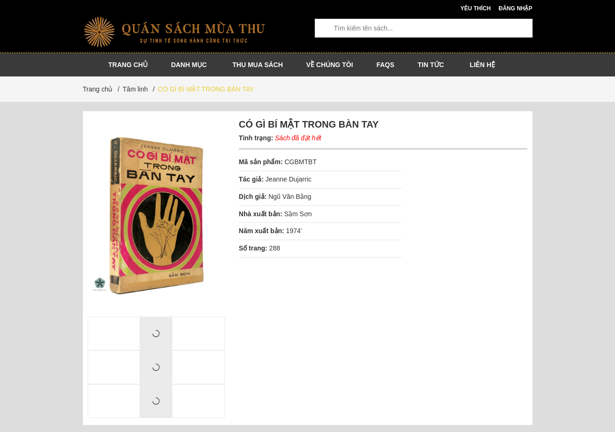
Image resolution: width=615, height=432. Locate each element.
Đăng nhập (515, 8)
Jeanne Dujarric (289, 179)
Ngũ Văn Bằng (289, 196)
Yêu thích (475, 8)
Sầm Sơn (298, 214)
